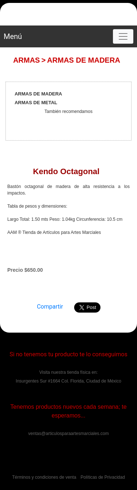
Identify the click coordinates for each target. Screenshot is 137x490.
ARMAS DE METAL (36, 102)
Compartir (50, 306)
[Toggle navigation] (123, 36)
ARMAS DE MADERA (83, 60)
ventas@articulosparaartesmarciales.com (68, 433)
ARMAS (26, 60)
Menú (13, 36)
